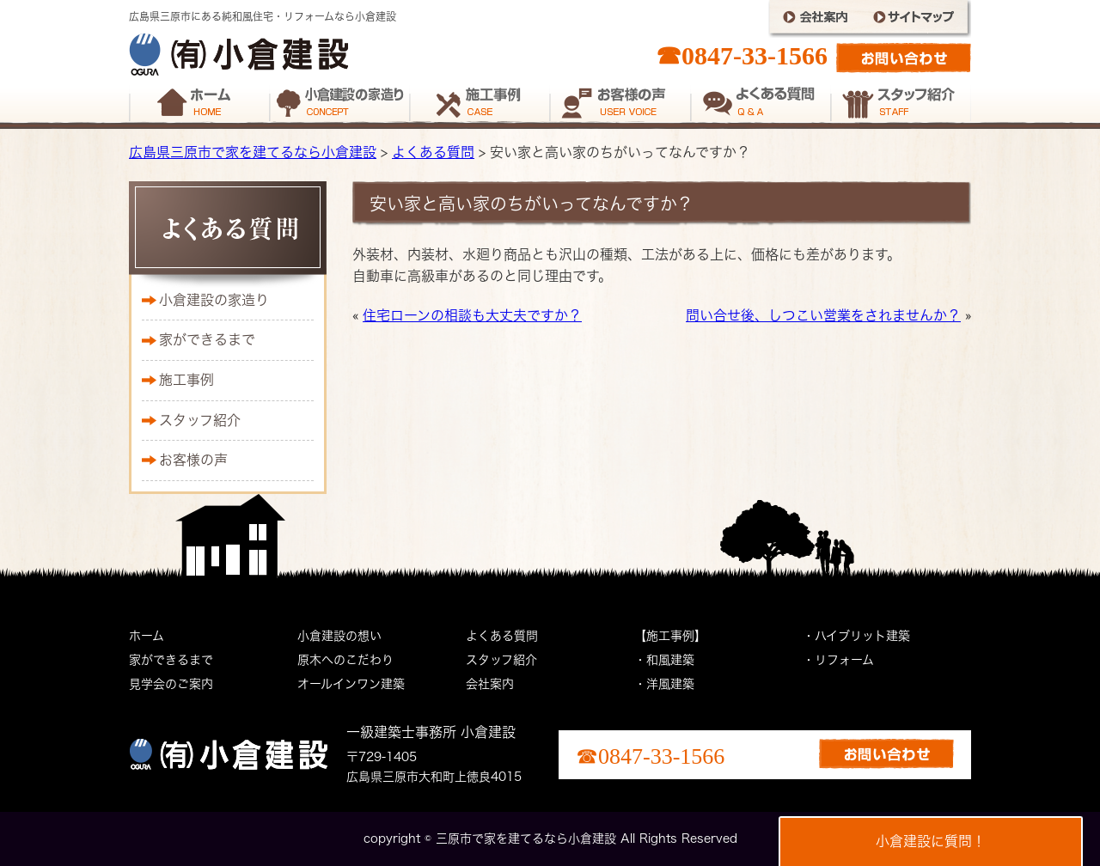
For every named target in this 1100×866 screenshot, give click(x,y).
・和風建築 (664, 660)
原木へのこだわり (345, 660)
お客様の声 (193, 460)
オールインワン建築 (351, 684)
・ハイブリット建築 (856, 636)
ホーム (146, 636)
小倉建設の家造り (214, 300)
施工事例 (186, 380)
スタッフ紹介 (200, 420)
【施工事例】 (670, 636)
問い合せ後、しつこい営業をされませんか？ (823, 315)
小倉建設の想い (339, 636)
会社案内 (490, 684)
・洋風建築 (664, 684)
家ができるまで (207, 339)
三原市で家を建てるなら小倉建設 (526, 838)
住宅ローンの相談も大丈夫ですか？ (472, 315)
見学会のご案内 (171, 684)
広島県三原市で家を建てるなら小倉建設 (252, 152)
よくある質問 (433, 152)
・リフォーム (838, 660)
